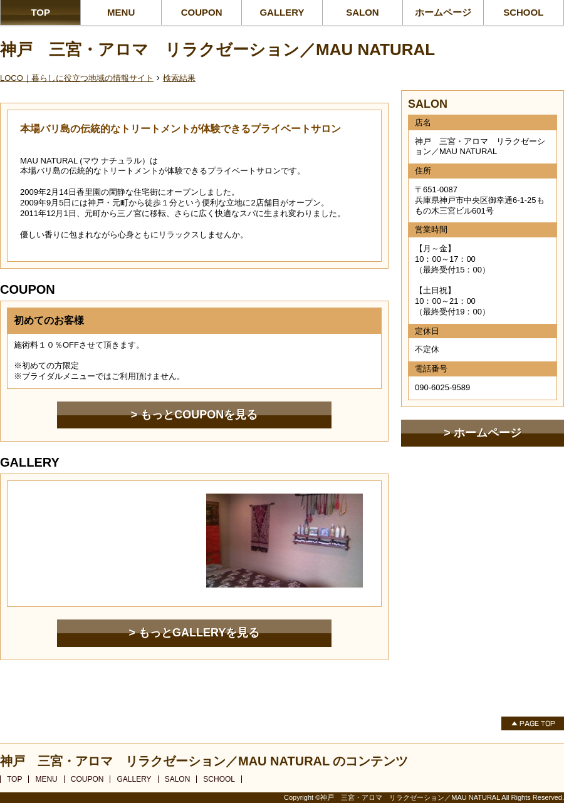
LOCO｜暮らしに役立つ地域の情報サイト (77, 78)
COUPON (201, 12)
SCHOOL (523, 12)
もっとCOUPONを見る (199, 414)
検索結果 (179, 78)
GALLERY (281, 12)
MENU (121, 12)
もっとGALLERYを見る (198, 632)
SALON (362, 12)
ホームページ (443, 12)
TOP (40, 12)
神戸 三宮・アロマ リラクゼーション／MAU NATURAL (217, 49)
